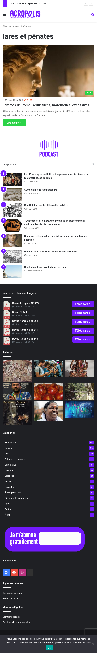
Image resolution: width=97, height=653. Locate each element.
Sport (7, 503)
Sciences (9, 475)
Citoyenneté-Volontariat (17, 498)
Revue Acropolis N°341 (25, 329)
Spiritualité (10, 464)
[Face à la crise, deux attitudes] (79, 409)
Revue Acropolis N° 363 (25, 303)
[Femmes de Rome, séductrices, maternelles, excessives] (48, 71)
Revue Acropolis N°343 (25, 338)
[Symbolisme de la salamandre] (12, 194)
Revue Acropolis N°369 (25, 321)
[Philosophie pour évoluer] (79, 391)
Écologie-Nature (13, 492)
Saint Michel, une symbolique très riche (45, 267)
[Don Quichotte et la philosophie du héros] (12, 210)
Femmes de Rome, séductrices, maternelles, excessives (46, 105)
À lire (7, 514)
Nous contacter (11, 598)
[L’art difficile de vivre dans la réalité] (48, 368)
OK (49, 648)
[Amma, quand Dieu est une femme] (48, 411)
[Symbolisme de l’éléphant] (79, 368)
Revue (8, 481)
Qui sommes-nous (12, 592)
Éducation (10, 486)
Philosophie (11, 442)
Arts (7, 453)
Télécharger (83, 304)
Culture (8, 509)
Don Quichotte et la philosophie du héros (46, 205)
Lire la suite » (14, 122)
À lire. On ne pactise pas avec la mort (27, 3)
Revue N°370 (19, 312)
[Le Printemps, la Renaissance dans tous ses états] (48, 391)
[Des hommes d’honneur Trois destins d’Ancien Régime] (17, 412)
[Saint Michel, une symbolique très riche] (12, 271)
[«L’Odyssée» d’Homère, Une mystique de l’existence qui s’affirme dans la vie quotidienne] (12, 225)
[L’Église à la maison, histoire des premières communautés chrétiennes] (17, 371)
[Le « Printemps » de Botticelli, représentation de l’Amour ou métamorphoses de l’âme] (12, 179)
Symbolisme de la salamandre (40, 189)
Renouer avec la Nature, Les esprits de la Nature (50, 251)
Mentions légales (11, 616)
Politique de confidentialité (17, 622)
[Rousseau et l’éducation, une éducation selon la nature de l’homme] (12, 240)
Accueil (8, 26)
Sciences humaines (15, 459)
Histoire (9, 470)
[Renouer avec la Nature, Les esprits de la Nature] (12, 256)
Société (8, 448)
